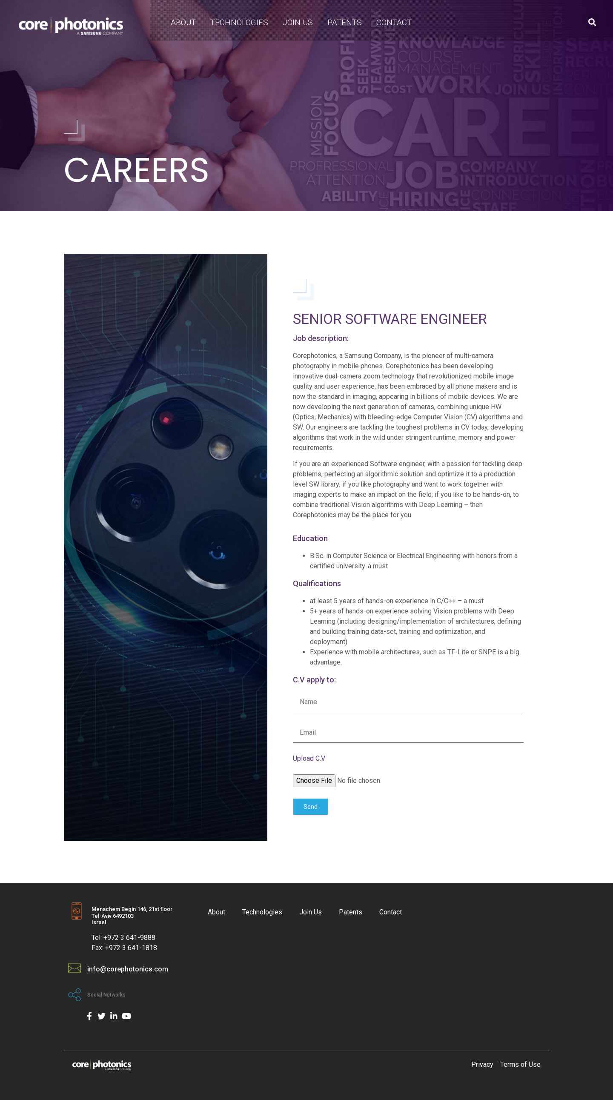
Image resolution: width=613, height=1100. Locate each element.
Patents (344, 22)
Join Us (298, 22)
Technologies (239, 22)
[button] (592, 22)
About (183, 22)
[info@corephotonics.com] (74, 968)
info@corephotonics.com (127, 969)
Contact (394, 22)
